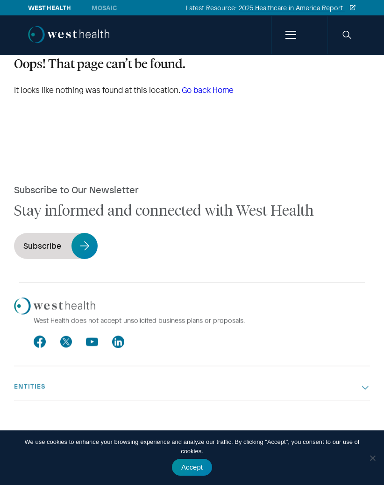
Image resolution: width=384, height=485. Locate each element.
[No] (372, 458)
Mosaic (104, 7)
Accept (192, 467)
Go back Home (208, 89)
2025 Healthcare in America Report (292, 7)
